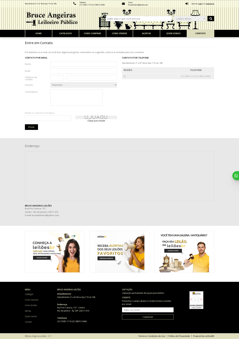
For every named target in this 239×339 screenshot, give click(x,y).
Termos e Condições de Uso (151, 336)
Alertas (146, 33)
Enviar (31, 127)
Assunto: (29, 84)
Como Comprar (92, 33)
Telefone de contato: (31, 78)
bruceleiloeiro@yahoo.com (45, 215)
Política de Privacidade (179, 336)
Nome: (28, 63)
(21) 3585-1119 (86, 5)
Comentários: (31, 91)
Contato (200, 33)
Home (39, 33)
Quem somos (173, 33)
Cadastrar (148, 316)
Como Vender (119, 33)
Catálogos (65, 33)
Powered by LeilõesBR (203, 336)
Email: (28, 70)
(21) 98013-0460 (98, 5)
